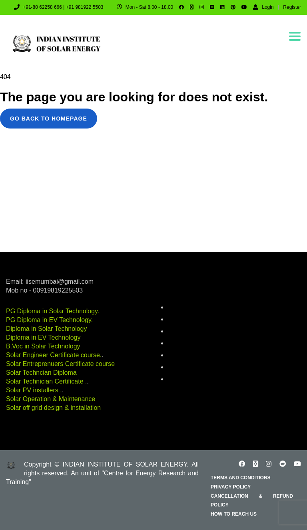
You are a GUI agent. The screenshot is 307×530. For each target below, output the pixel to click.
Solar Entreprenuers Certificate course (60, 363)
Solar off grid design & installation (53, 407)
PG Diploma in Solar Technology (52, 311)
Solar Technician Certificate (45, 381)
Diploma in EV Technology (43, 337)
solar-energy (181, 379)
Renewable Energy (188, 367)
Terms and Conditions (241, 478)
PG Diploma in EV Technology (48, 319)
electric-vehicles (186, 331)
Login (263, 7)
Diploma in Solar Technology (46, 328)
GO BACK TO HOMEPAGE (48, 118)
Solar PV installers (33, 390)
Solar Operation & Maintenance (50, 399)
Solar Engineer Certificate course (53, 355)
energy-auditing (185, 343)
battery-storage (184, 307)
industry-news (183, 355)
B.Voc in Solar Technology (43, 346)
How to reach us (234, 514)
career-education (186, 319)
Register (292, 7)
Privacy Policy (231, 487)
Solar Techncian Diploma (41, 372)
